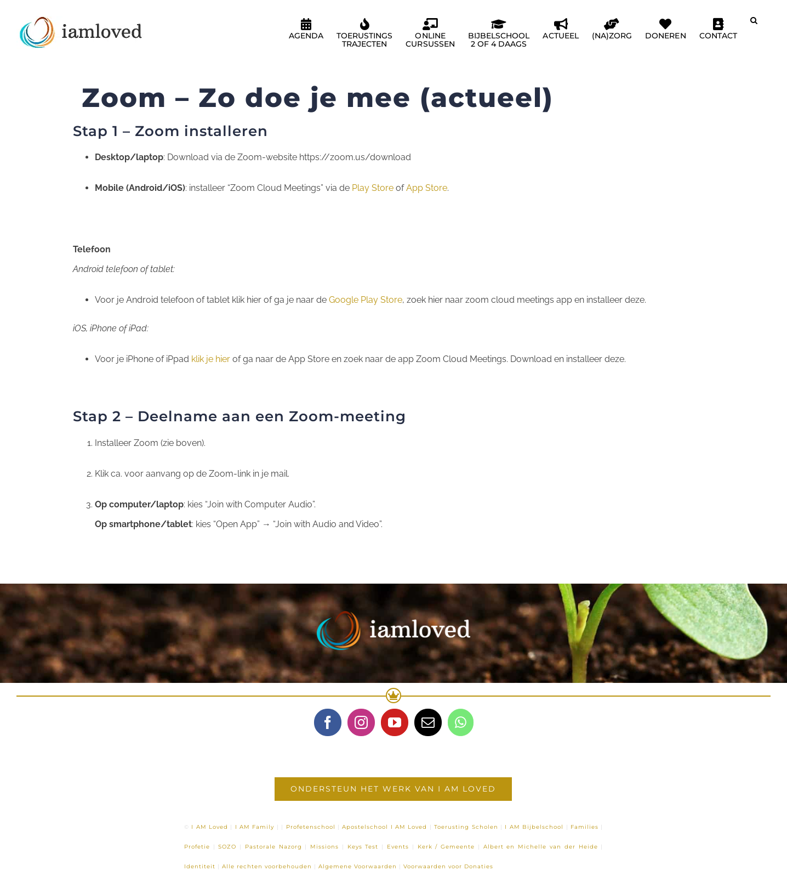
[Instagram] (361, 722)
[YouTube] (394, 722)
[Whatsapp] (461, 722)
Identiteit (199, 866)
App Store (426, 188)
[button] (753, 24)
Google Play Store (365, 300)
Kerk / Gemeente (446, 846)
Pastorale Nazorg (273, 846)
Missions (324, 846)
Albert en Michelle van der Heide (540, 846)
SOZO (227, 846)
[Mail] (428, 722)
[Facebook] (327, 722)
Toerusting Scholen (466, 826)
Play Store (373, 188)
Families (584, 826)
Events (398, 846)
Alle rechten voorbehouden (267, 866)
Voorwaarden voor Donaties (448, 866)
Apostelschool (365, 826)
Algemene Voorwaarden (357, 866)
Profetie (197, 846)
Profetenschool (310, 826)
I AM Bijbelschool (534, 826)
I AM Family (255, 826)
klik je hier (209, 359)
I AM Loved (209, 826)
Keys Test (363, 846)
